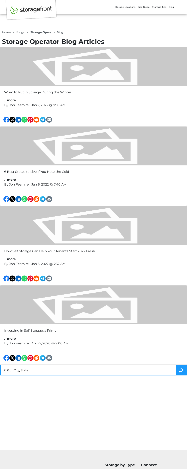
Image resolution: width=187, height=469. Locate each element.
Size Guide (144, 7)
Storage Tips (159, 7)
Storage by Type (120, 465)
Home (6, 32)
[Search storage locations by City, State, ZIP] (181, 370)
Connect (149, 465)
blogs (20, 32)
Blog (171, 7)
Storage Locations (125, 7)
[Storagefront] (31, 12)
